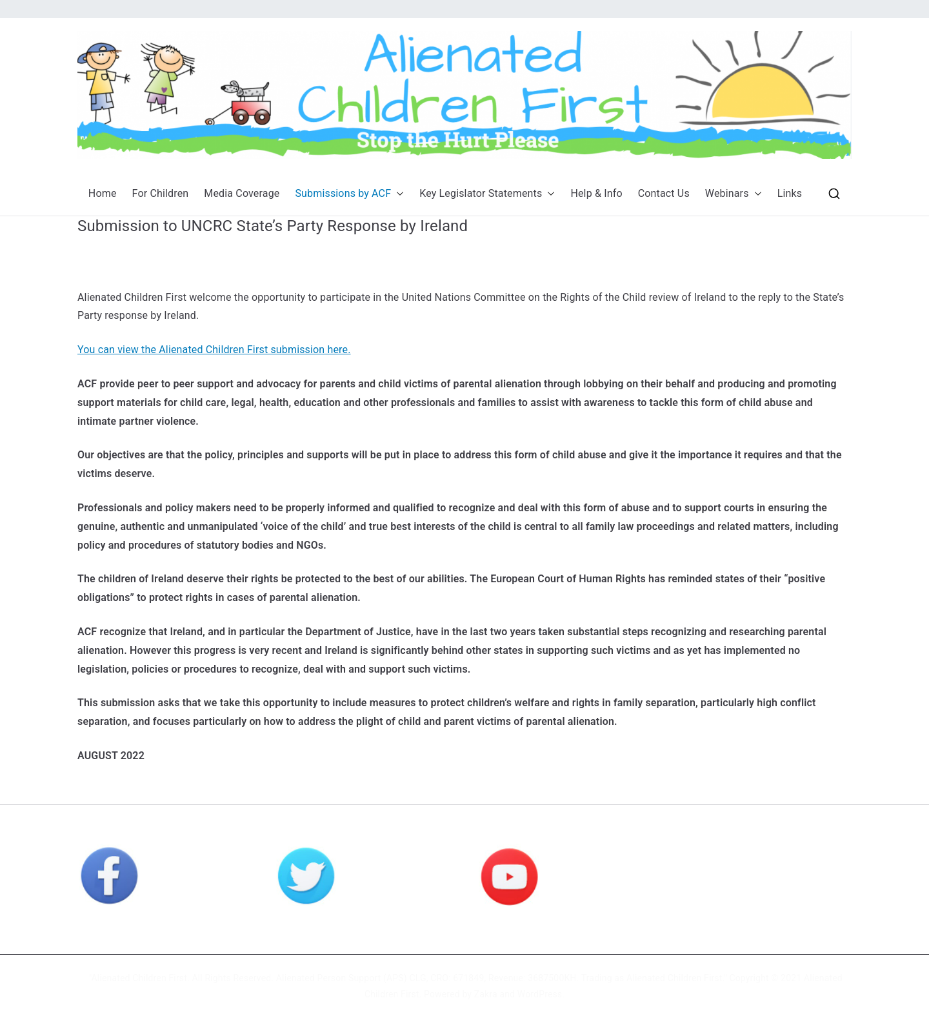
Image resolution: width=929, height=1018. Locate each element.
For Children (160, 193)
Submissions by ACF (349, 194)
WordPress (539, 994)
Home (102, 193)
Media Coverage (241, 193)
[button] (397, 194)
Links (790, 193)
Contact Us (664, 193)
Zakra (485, 994)
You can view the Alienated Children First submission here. (214, 349)
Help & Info (596, 193)
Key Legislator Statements (487, 194)
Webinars (733, 194)
